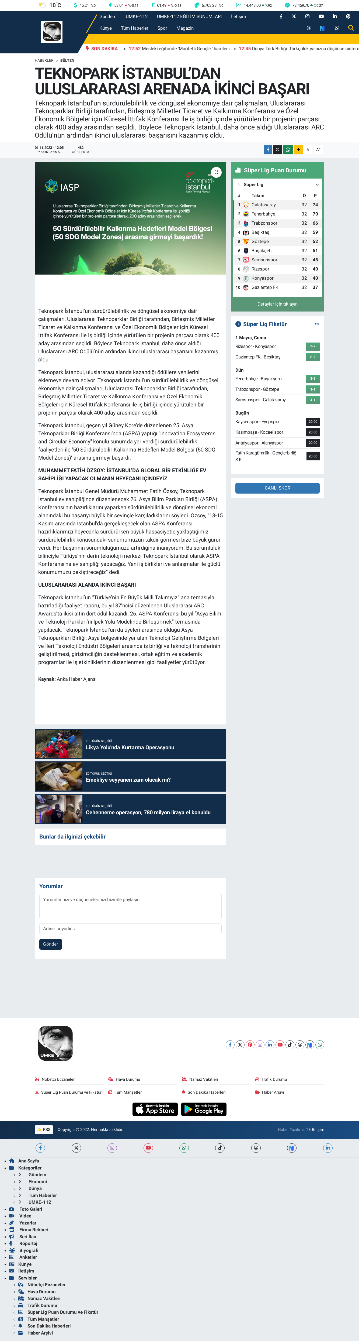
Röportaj (23, 1243)
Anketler (23, 1257)
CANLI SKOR (277, 488)
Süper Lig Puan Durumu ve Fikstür (68, 1092)
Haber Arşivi (269, 1092)
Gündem (108, 16)
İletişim (238, 16)
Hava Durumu (124, 1079)
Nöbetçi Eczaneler (55, 1079)
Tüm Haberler (134, 28)
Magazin (185, 28)
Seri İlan (22, 1236)
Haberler (44, 60)
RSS (43, 1129)
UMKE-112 (137, 16)
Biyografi (24, 1250)
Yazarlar (22, 1223)
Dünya (30, 1188)
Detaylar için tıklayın (277, 304)
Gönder (50, 944)
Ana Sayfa (24, 1161)
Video (20, 1216)
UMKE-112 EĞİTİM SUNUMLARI (189, 16)
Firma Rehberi (28, 1229)
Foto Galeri (25, 1209)
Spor (162, 28)
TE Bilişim (315, 1129)
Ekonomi (32, 1181)
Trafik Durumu (271, 1079)
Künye (105, 28)
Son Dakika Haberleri (204, 1092)
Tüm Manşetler (125, 1092)
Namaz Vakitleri (200, 1079)
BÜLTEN (67, 60)
